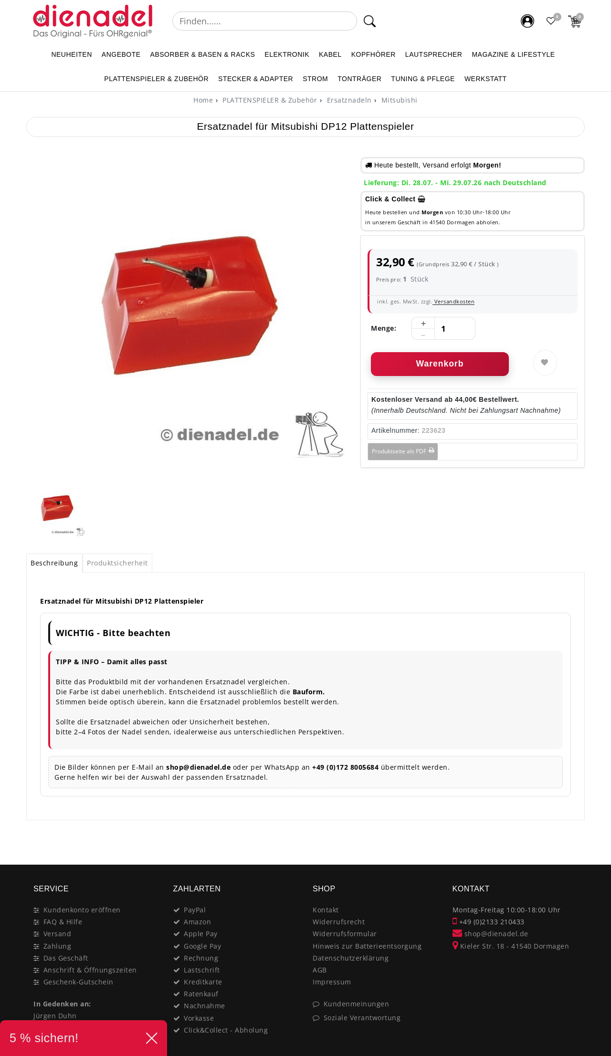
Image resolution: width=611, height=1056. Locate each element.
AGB (320, 969)
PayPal (195, 909)
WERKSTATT (485, 79)
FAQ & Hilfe (63, 921)
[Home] (203, 100)
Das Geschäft (65, 957)
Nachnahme (204, 1005)
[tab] (54, 563)
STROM (315, 79)
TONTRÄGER (359, 79)
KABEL (330, 54)
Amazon (197, 921)
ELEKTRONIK (286, 54)
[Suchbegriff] (264, 21)
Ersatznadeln (348, 100)
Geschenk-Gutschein (78, 981)
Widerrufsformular (345, 933)
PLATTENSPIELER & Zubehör (156, 79)
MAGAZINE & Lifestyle (513, 54)
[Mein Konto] (527, 21)
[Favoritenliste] (551, 21)
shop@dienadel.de (490, 933)
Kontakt (326, 909)
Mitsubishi (398, 100)
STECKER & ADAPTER (255, 79)
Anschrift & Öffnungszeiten (90, 969)
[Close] (573, 844)
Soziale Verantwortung (362, 1017)
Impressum (332, 981)
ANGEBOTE (121, 54)
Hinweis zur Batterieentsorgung (367, 946)
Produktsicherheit (117, 562)
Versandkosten (453, 301)
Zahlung (57, 946)
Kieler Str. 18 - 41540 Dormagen (511, 946)
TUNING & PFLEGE (423, 79)
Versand (57, 933)
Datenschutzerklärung (351, 957)
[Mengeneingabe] (443, 328)
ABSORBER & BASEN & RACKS (202, 54)
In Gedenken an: (62, 1003)
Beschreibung (54, 562)
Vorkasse (199, 1018)
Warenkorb (440, 363)
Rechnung (201, 957)
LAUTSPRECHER (434, 54)
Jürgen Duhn (55, 1015)
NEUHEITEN (71, 54)
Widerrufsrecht (339, 921)
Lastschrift (202, 969)
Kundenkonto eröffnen (82, 909)
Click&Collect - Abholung (226, 1030)
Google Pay (202, 946)
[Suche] (369, 21)
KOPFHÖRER (373, 54)
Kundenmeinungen (357, 1003)
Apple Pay (201, 933)
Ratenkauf (201, 993)
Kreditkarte (203, 981)
